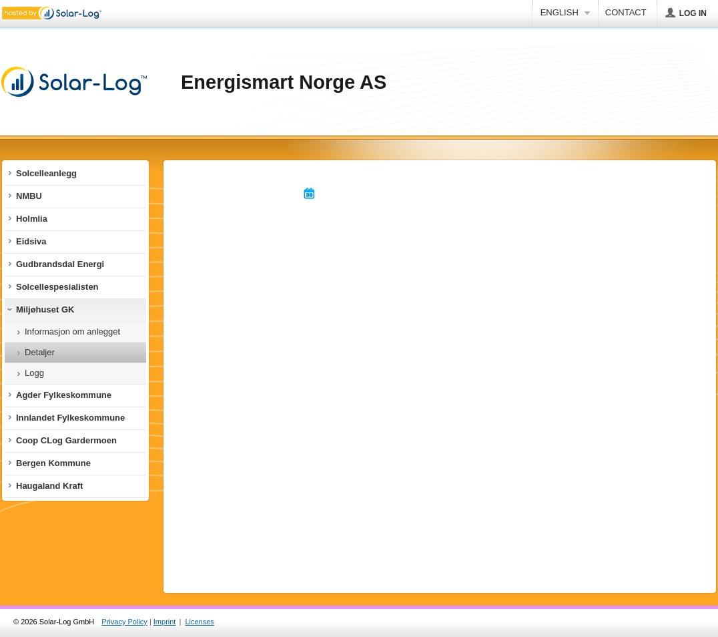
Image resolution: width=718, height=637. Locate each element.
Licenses (199, 622)
